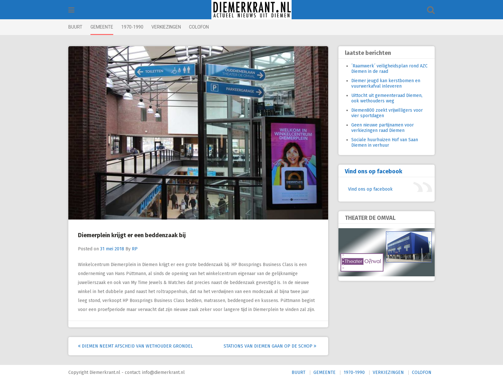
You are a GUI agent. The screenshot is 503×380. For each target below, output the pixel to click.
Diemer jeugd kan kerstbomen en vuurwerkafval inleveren (385, 83)
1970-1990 (132, 27)
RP (135, 249)
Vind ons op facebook (373, 171)
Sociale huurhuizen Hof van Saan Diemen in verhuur (384, 142)
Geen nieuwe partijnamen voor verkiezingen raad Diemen (382, 127)
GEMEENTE (101, 27)
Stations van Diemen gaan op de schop (270, 346)
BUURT (75, 27)
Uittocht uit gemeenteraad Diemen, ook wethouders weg (386, 98)
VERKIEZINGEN (166, 27)
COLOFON (199, 27)
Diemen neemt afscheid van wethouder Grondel (135, 346)
